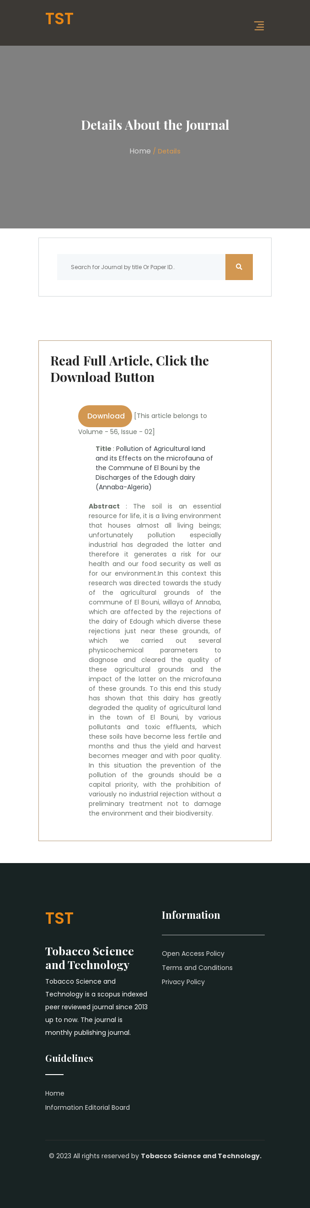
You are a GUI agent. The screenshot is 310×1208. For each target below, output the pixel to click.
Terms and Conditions (197, 967)
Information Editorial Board (87, 1107)
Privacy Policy (183, 981)
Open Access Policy (193, 953)
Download (105, 416)
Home (140, 151)
